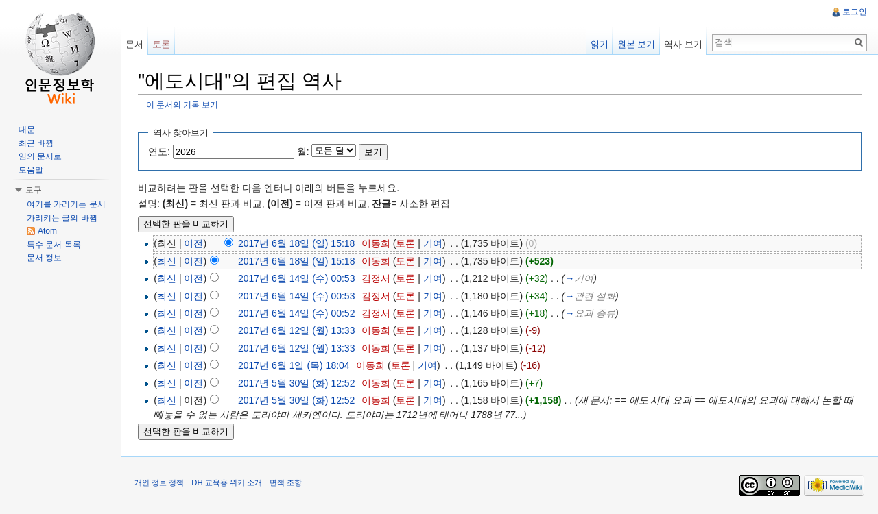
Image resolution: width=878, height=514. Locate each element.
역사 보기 (683, 44)
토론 (406, 243)
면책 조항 (286, 482)
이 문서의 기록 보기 (182, 104)
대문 (27, 129)
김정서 (375, 278)
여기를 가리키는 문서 (66, 204)
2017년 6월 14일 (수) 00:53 (296, 278)
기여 (432, 243)
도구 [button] (33, 190)
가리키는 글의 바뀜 (62, 218)
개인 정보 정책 (159, 482)
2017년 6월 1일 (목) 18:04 (294, 365)
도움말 (31, 170)
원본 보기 (636, 44)
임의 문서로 (40, 156)
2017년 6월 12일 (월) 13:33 (296, 330)
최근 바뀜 (36, 143)
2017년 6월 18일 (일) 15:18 (296, 243)
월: (303, 151)
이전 (193, 243)
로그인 (854, 11)
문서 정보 (44, 257)
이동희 (375, 243)
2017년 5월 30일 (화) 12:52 (296, 383)
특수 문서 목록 (54, 244)
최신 (166, 261)
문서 (134, 44)
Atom (47, 231)
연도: (159, 151)
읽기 (599, 44)
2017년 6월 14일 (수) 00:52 (296, 313)
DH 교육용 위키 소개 (226, 482)
